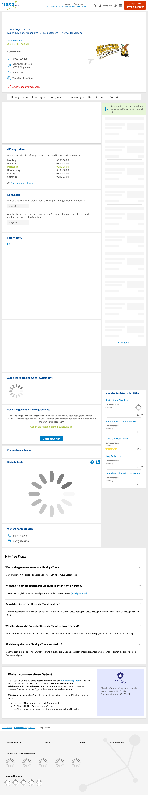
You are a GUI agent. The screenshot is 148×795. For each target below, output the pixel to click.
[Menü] (121, 5)
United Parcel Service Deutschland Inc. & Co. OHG (124, 473)
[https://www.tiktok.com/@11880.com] (23, 782)
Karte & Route (96, 97)
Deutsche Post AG (115, 438)
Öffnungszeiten (18, 97)
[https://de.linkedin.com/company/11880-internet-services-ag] (31, 782)
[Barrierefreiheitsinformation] (116, 5)
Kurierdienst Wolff (115, 400)
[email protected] (79, 593)
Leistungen (39, 97)
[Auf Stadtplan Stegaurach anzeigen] (98, 462)
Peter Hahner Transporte (118, 421)
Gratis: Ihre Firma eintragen (135, 5)
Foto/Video (56, 97)
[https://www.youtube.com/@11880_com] (39, 782)
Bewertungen (76, 97)
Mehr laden (124, 342)
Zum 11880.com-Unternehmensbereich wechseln (65, 6)
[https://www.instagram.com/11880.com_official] (15, 782)
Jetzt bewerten (51, 438)
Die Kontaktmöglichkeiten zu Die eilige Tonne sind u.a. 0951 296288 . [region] (46, 593)
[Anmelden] (106, 5)
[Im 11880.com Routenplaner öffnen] (92, 461)
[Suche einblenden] (96, 5)
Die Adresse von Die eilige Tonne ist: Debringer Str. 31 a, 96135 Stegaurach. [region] (41, 574)
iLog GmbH (111, 456)
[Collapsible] (140, 567)
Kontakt (114, 97)
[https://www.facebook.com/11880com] (8, 782)
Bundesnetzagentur (70, 680)
